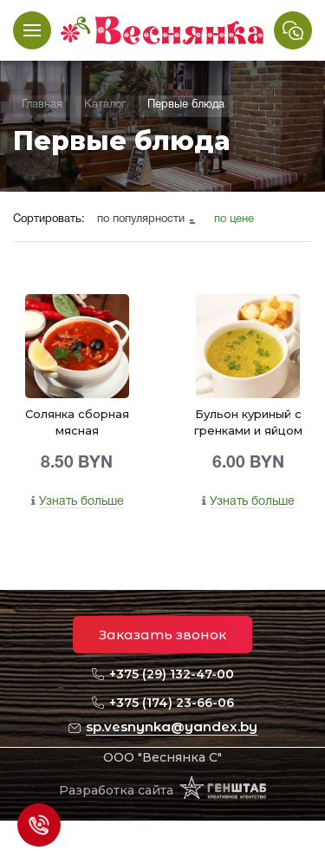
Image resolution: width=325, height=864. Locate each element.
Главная (42, 105)
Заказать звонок (162, 634)
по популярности (142, 219)
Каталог (105, 105)
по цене (234, 219)
